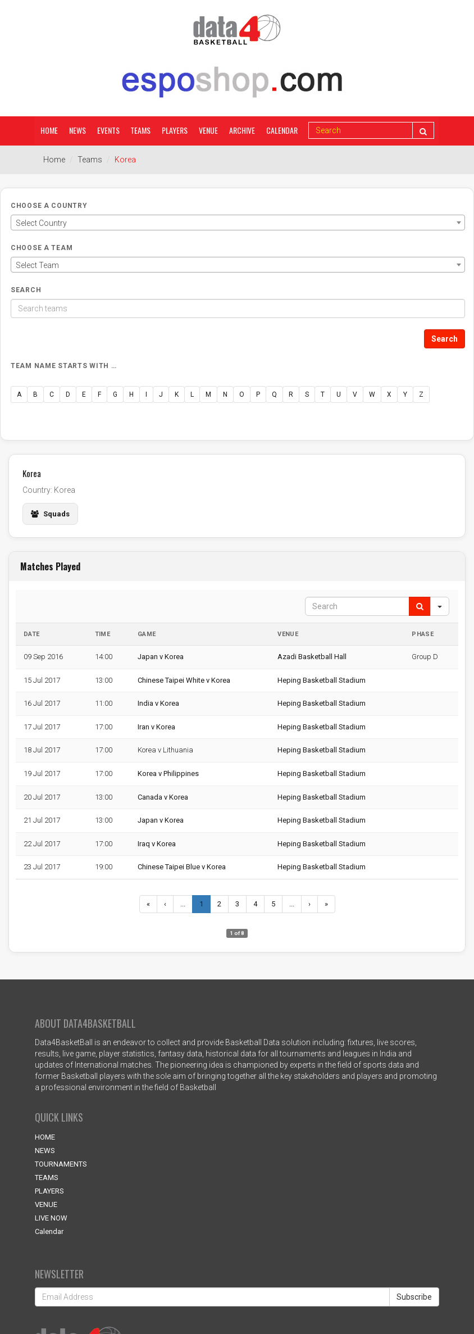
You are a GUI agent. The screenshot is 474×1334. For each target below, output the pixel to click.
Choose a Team (41, 248)
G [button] (115, 394)
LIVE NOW (51, 1218)
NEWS (45, 1150)
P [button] (258, 394)
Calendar (282, 130)
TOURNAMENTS (61, 1164)
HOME (45, 1137)
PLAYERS (49, 1191)
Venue (208, 130)
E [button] (84, 394)
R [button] (291, 394)
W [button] (372, 394)
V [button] (355, 394)
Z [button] (421, 394)
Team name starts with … (64, 366)
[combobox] (238, 222)
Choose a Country (49, 206)
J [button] (161, 394)
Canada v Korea (163, 797)
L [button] (192, 394)
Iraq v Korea (157, 844)
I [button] (146, 394)
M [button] (208, 394)
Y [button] (405, 394)
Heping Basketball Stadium (321, 680)
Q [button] (274, 394)
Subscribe (414, 1296)
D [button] (68, 394)
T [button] (323, 394)
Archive (243, 130)
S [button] (307, 394)
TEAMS (46, 1177)
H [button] (131, 394)
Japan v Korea (161, 656)
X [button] (389, 394)
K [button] (177, 394)
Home (49, 130)
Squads (50, 514)
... (182, 904)
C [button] (51, 394)
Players (175, 130)
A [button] (19, 394)
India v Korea (158, 703)
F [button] (99, 394)
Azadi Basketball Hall (312, 656)
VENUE (46, 1204)
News (77, 130)
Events (108, 130)
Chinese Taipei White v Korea (184, 680)
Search (26, 290)
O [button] (241, 394)
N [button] (225, 394)
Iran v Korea (156, 727)
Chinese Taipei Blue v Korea (182, 867)
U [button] (338, 394)
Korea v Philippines (168, 773)
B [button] (35, 394)
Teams (141, 130)
